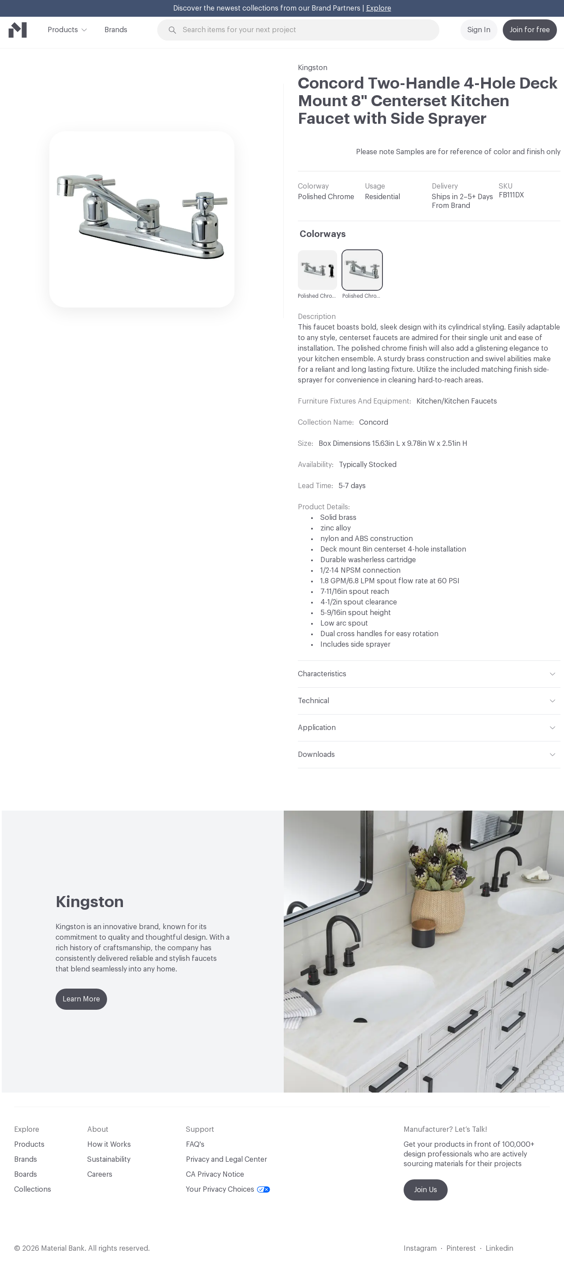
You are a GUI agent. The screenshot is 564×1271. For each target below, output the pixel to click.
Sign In (479, 29)
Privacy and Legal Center (226, 1159)
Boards (25, 1174)
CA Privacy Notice (215, 1174)
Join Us (425, 1189)
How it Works (109, 1144)
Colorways (323, 234)
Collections (32, 1189)
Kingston (312, 67)
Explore (378, 8)
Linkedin (499, 1248)
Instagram (420, 1248)
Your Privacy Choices (228, 1189)
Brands (115, 29)
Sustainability (108, 1159)
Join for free (530, 29)
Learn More (81, 999)
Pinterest (461, 1248)
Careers (99, 1174)
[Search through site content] (303, 30)
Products (63, 29)
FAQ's (195, 1144)
